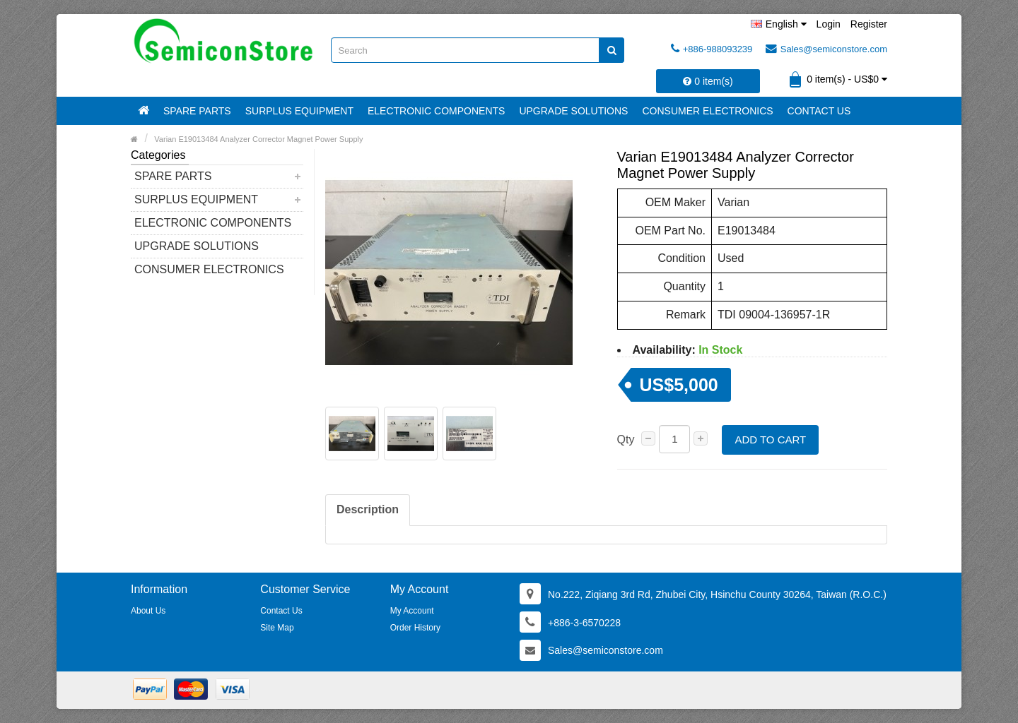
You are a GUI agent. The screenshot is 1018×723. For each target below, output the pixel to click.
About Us (148, 611)
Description (368, 509)
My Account (412, 611)
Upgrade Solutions (573, 110)
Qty (626, 440)
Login (829, 24)
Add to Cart (770, 440)
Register (868, 24)
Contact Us (819, 110)
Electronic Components (436, 110)
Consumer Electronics (707, 110)
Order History (415, 628)
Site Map (276, 628)
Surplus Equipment (299, 110)
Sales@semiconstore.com (826, 48)
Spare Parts (197, 110)
